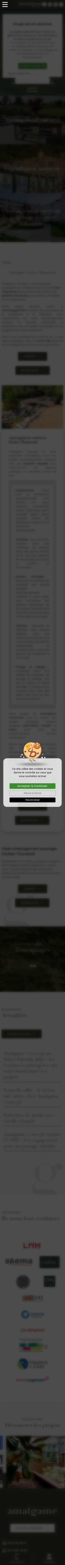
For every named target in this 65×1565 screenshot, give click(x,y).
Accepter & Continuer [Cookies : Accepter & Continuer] (32, 786)
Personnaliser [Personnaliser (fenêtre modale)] (32, 799)
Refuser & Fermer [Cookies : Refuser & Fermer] (32, 793)
